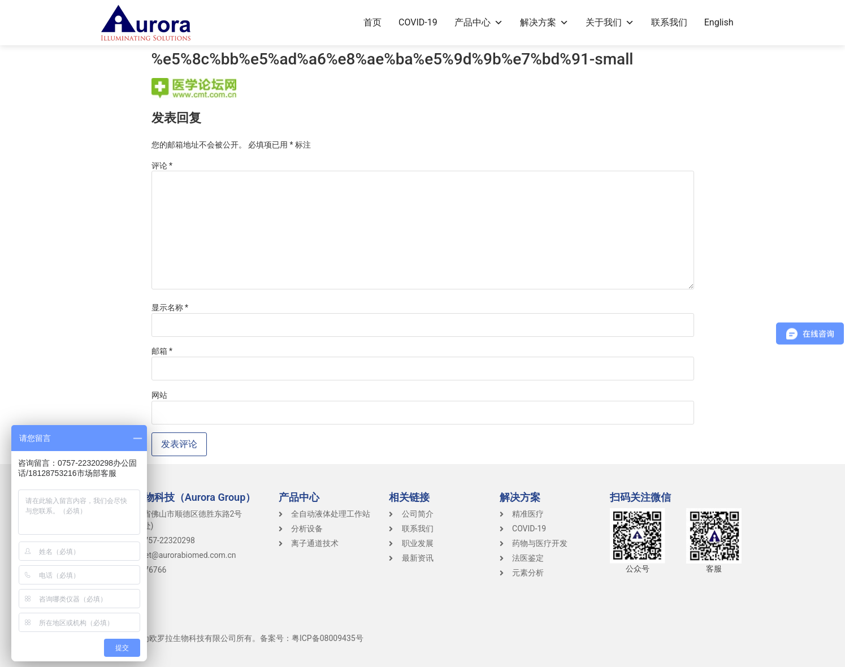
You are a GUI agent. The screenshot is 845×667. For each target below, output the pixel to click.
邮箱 (162, 351)
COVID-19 (417, 22)
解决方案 (544, 22)
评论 (162, 166)
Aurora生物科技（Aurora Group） (179, 497)
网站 (159, 395)
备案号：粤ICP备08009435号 (311, 638)
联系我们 (669, 22)
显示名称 (170, 307)
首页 (372, 22)
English (719, 22)
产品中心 (478, 22)
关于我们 (610, 22)
